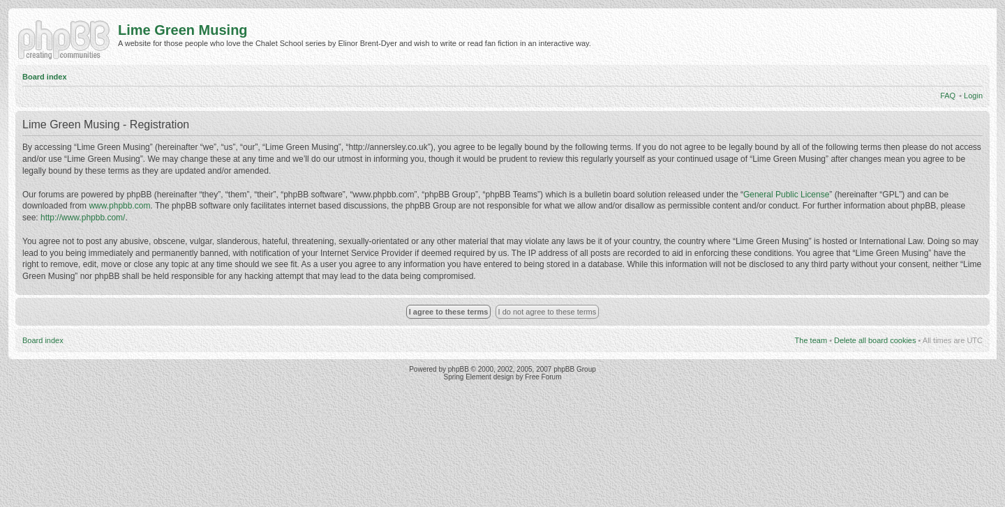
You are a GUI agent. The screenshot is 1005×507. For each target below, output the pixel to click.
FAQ (947, 95)
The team (811, 340)
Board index (44, 77)
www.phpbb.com (119, 206)
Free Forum (543, 377)
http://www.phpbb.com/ (82, 217)
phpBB (458, 369)
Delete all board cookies (875, 340)
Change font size (972, 74)
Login (973, 95)
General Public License (786, 194)
